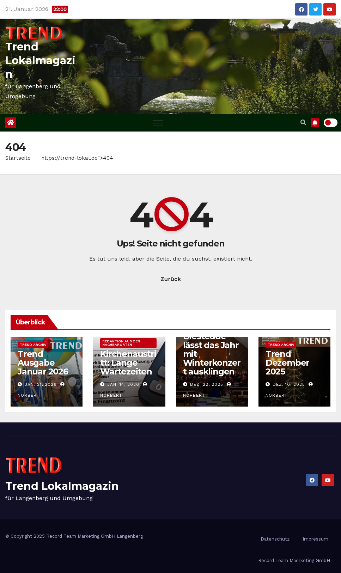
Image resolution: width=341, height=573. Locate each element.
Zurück (170, 279)
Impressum (315, 539)
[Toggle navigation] (158, 123)
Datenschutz (275, 539)
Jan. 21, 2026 (41, 384)
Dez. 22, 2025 (206, 384)
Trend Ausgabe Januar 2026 (43, 363)
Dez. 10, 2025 (289, 384)
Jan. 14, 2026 (123, 384)
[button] (303, 122)
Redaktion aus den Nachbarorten (121, 343)
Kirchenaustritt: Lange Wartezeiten (128, 363)
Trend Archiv (33, 345)
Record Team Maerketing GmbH (294, 560)
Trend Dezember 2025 (287, 363)
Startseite (18, 158)
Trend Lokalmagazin (40, 60)
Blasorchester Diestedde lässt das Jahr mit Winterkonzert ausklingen (212, 349)
